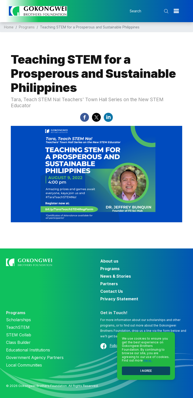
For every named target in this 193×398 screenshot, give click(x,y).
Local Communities (24, 365)
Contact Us (111, 291)
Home (9, 27)
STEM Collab (18, 334)
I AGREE (146, 371)
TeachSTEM (18, 327)
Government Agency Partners (35, 357)
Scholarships (18, 319)
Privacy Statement (119, 298)
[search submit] (167, 11)
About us (109, 261)
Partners (109, 283)
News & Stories (115, 276)
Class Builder (18, 342)
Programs (27, 27)
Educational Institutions (28, 349)
